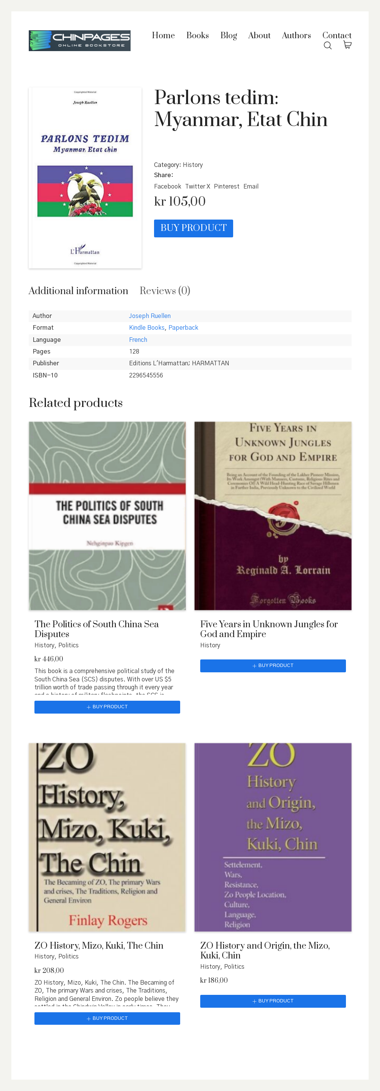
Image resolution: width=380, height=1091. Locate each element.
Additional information (78, 291)
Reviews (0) (165, 291)
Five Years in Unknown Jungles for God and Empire (269, 630)
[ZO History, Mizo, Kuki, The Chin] (107, 837)
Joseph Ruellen (150, 316)
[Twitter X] (197, 186)
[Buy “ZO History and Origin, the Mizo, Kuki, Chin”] (273, 1001)
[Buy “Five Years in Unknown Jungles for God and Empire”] (273, 665)
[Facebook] (167, 186)
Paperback (183, 328)
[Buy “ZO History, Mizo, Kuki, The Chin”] (107, 1018)
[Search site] (328, 45)
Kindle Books (147, 328)
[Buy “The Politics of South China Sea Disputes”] (107, 707)
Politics (68, 645)
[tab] (78, 291)
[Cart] (347, 45)
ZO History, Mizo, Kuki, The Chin (99, 946)
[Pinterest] (227, 186)
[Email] (251, 186)
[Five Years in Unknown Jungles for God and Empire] (273, 516)
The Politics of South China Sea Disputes (96, 630)
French (138, 340)
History (193, 165)
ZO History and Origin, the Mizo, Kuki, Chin (265, 951)
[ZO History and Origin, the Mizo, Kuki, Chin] (273, 837)
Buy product (193, 228)
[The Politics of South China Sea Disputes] (107, 516)
